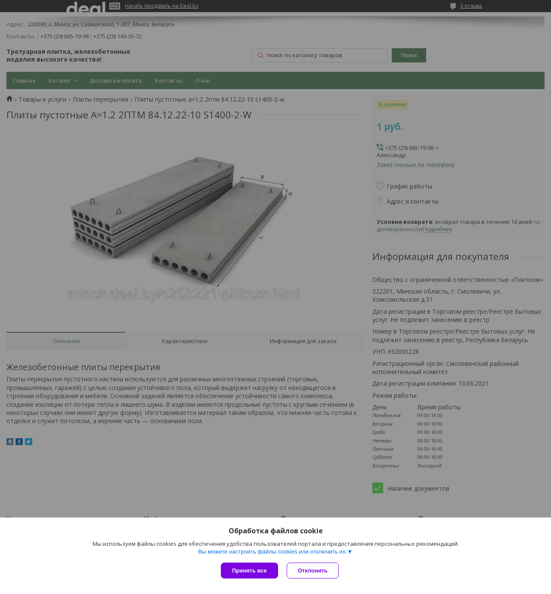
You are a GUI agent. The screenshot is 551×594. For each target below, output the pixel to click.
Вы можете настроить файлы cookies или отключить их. (272, 551)
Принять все (249, 570)
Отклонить (313, 570)
